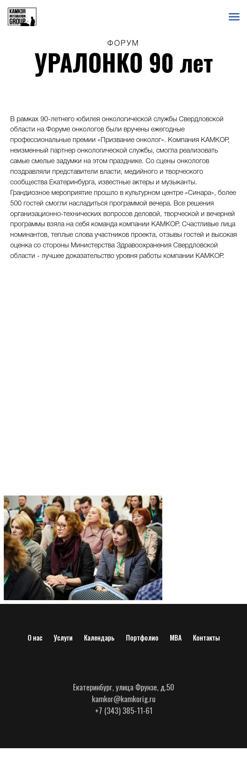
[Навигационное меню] (234, 17)
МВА (176, 637)
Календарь (99, 637)
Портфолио (142, 637)
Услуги (63, 637)
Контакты (206, 637)
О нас (35, 637)
